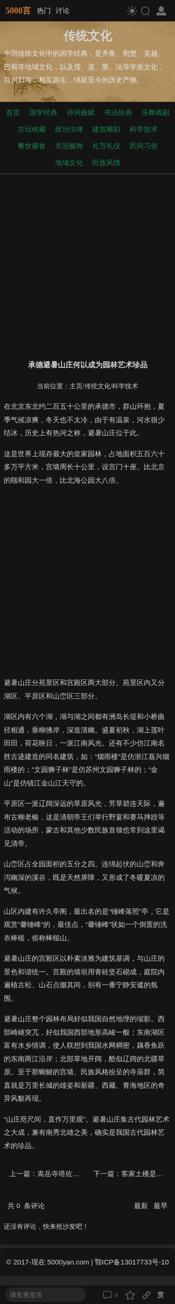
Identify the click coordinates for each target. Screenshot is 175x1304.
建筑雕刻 (106, 129)
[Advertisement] (87, 265)
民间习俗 (144, 146)
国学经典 (43, 112)
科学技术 (144, 129)
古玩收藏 (32, 129)
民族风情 (106, 162)
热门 (44, 10)
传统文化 (97, 386)
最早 (161, 1206)
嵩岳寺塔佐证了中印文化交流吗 (86, 1174)
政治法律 (69, 129)
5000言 (18, 10)
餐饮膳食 (32, 146)
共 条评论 (26, 1206)
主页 (76, 386)
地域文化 (69, 162)
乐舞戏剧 (155, 112)
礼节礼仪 (106, 146)
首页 (13, 112)
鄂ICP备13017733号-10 (131, 1262)
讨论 (63, 10)
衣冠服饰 (69, 146)
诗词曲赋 (81, 112)
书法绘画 (118, 112)
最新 (142, 1206)
